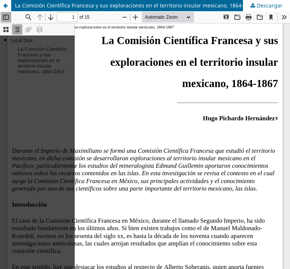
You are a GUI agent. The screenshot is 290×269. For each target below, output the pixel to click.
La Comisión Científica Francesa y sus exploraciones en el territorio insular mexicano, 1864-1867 (135, 5)
